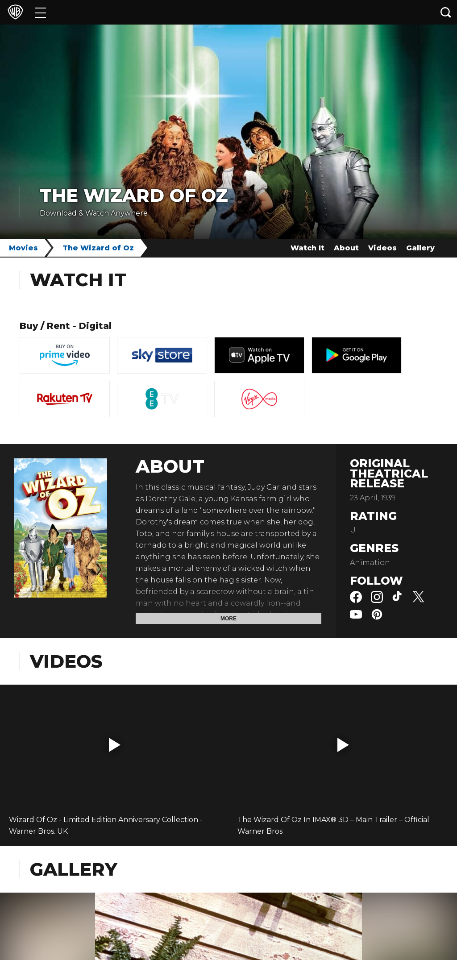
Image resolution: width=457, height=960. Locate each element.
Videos (382, 248)
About (346, 248)
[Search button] (446, 12)
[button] (114, 745)
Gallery (420, 248)
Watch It (307, 248)
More (228, 618)
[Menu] (40, 12)
